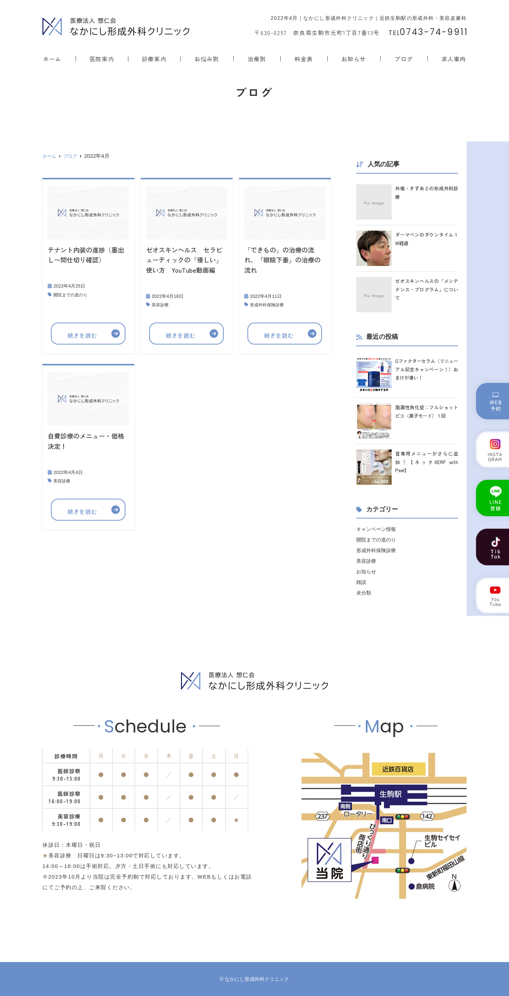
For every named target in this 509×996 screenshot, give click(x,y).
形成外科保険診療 (268, 304)
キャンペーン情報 (377, 529)
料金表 (304, 58)
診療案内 (154, 58)
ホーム (51, 58)
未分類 (364, 593)
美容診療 (161, 304)
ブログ (404, 58)
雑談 (361, 582)
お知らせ (354, 58)
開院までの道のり (71, 294)
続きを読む (83, 333)
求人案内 (454, 58)
